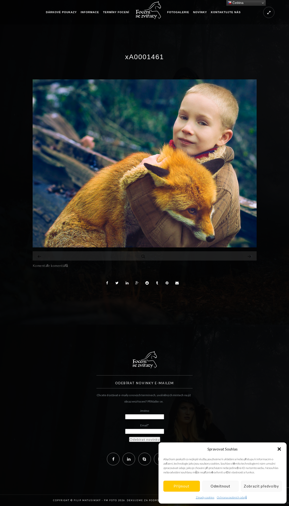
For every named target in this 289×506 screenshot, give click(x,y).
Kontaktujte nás (226, 12)
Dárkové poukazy (61, 12)
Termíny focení (116, 12)
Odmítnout (220, 486)
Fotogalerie (178, 12)
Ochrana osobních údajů (232, 497)
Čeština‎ (235, 3)
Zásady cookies (205, 497)
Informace (90, 12)
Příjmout (181, 486)
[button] (279, 449)
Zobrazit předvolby (261, 486)
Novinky (200, 12)
